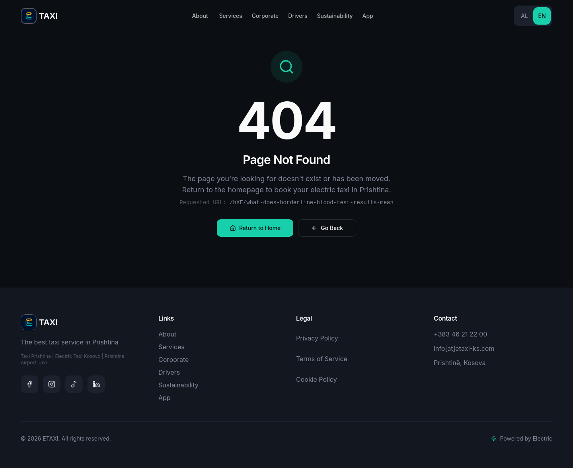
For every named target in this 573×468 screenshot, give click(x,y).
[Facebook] (29, 384)
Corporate (265, 15)
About (200, 15)
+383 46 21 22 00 (460, 334)
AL (524, 15)
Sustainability (335, 15)
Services (230, 15)
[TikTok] (74, 384)
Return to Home (255, 227)
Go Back (327, 227)
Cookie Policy (316, 379)
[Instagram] (51, 384)
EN (542, 15)
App (367, 15)
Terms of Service (321, 359)
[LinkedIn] (96, 384)
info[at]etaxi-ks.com (464, 348)
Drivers (297, 15)
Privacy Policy (317, 338)
